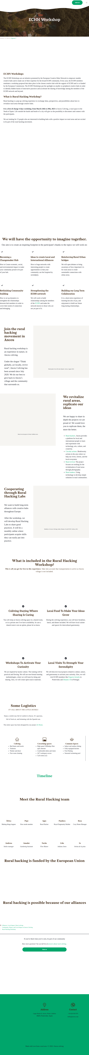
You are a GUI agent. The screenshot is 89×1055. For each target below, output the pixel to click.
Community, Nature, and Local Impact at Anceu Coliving (17, 927)
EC (36, 303)
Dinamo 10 (67, 680)
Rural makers (70, 472)
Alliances (4, 925)
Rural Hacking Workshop (9, 929)
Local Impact (11, 925)
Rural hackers (70, 436)
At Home (40, 725)
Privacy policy (45, 1029)
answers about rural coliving (57, 944)
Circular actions (71, 451)
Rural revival (70, 462)
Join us (77, 2)
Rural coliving (19, 925)
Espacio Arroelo (74, 677)
